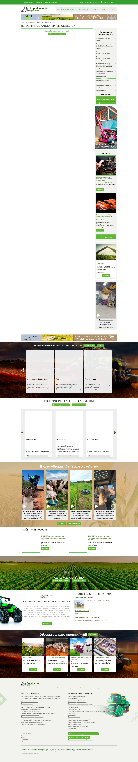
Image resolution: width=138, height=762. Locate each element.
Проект (104, 9)
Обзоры (100, 345)
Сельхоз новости (28, 2)
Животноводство (106, 76)
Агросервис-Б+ (80, 597)
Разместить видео (74, 523)
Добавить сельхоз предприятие (89, 2)
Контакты (23, 737)
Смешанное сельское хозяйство (106, 81)
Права (22, 741)
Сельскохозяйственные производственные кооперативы (36, 720)
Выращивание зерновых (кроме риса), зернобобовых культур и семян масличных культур (106, 66)
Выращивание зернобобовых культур (78, 720)
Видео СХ (95, 9)
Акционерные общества (27, 700)
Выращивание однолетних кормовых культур (80, 704)
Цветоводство (72, 715)
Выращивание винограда (75, 724)
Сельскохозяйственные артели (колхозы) (32, 717)
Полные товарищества (27, 704)
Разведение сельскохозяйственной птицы (79, 719)
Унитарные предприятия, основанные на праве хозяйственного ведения (40, 696)
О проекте (24, 736)
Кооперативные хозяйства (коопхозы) (31, 709)
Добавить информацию (51, 2)
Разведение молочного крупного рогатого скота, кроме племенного (86, 705)
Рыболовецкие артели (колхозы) (29, 702)
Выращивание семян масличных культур (79, 726)
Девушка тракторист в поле (105, 511)
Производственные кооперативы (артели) (32, 705)
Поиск (112, 9)
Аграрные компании (79, 405)
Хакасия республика (108, 2)
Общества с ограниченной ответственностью (33, 724)
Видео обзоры (89, 345)
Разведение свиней (73, 707)
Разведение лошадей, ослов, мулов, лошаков (106, 72)
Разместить (39, 2)
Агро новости (83, 9)
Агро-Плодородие (81, 617)
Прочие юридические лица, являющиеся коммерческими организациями (40, 698)
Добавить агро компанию (60, 405)
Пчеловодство (72, 728)
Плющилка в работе (106, 320)
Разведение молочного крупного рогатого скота (106, 52)
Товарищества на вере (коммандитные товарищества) (35, 707)
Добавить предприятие (106, 103)
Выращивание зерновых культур (106, 39)
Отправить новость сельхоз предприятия (106, 236)
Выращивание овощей (74, 717)
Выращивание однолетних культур (106, 86)
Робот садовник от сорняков (80, 511)
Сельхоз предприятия (65, 9)
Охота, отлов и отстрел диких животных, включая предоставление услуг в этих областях (106, 46)
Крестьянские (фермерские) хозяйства (31, 722)
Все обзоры (61, 523)
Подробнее (100, 189)
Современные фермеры (57, 511)
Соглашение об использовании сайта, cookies (80, 740)
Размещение (24, 739)
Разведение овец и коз (106, 90)
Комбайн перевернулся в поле (33, 511)
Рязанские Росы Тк (82, 611)
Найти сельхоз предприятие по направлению (83, 734)
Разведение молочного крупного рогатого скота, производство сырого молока (106, 58)
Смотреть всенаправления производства (105, 98)
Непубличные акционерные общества (31, 719)
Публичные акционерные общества (30, 711)
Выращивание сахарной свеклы (76, 700)
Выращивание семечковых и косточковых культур (81, 722)
